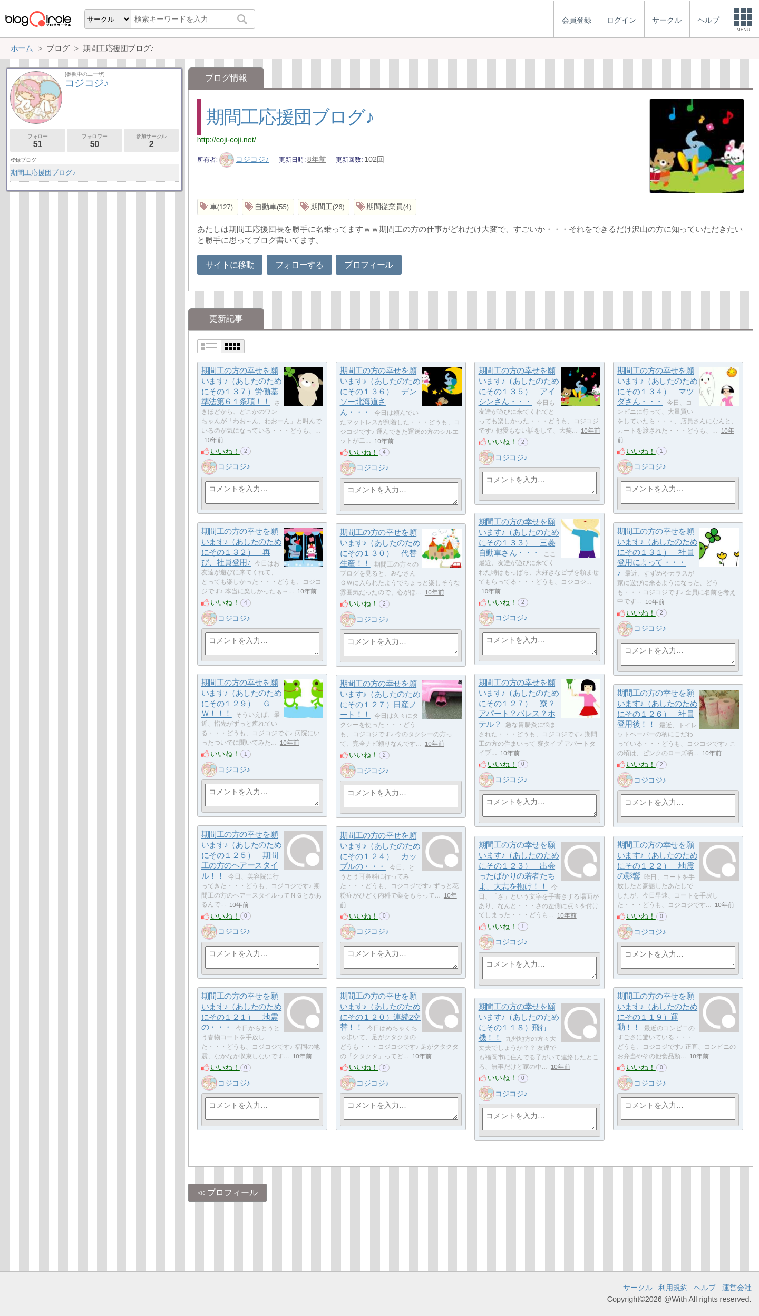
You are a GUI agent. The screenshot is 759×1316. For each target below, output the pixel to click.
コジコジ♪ (244, 159)
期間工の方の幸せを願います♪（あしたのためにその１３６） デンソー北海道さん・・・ (380, 391)
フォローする (299, 264)
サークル (638, 1287)
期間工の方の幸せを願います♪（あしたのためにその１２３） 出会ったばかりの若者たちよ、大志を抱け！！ (519, 866)
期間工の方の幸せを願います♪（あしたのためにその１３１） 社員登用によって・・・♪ (657, 552)
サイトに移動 (230, 264)
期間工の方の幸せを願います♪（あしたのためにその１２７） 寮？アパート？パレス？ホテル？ (519, 703)
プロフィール (368, 264)
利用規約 (673, 1287)
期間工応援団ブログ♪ (290, 116)
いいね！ (225, 451)
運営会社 (737, 1287)
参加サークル (151, 141)
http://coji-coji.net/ (226, 139)
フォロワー (94, 141)
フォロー (37, 141)
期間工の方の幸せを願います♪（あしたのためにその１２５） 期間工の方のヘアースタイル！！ (241, 855)
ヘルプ (705, 1287)
